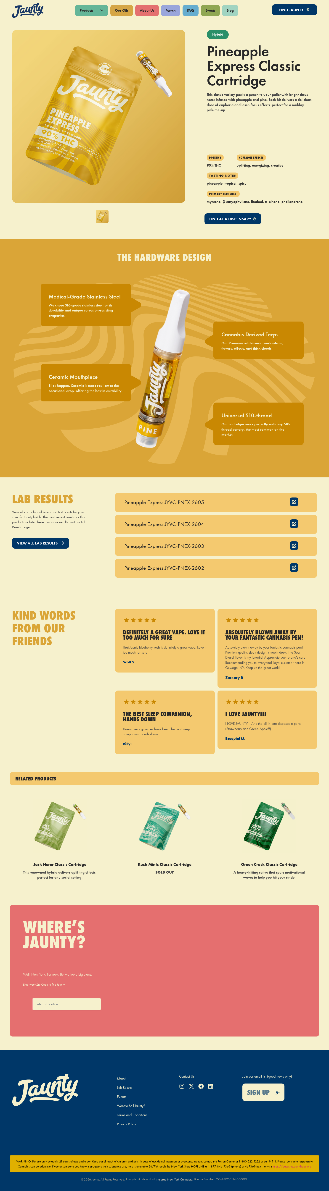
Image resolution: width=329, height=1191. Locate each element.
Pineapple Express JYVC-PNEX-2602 (164, 567)
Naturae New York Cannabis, (174, 1179)
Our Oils (121, 10)
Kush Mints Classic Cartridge (164, 864)
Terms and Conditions (132, 1114)
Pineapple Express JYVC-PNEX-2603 (164, 546)
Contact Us (186, 1076)
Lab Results (124, 1087)
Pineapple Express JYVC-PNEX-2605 (164, 502)
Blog (230, 10)
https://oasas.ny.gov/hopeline (292, 1166)
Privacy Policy (126, 1124)
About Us (147, 10)
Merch (171, 10)
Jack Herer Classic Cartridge (59, 864)
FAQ (190, 10)
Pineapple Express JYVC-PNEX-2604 (164, 524)
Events (210, 10)
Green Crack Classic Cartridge (269, 864)
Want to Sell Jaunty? (131, 1105)
